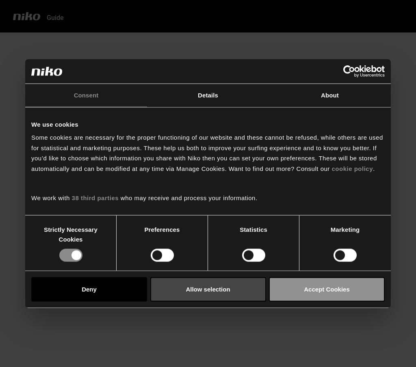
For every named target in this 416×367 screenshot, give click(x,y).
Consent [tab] (86, 95)
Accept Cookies (327, 289)
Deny (89, 289)
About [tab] (330, 95)
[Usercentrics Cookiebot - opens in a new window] (349, 71)
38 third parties (95, 197)
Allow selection (208, 289)
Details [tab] (208, 95)
